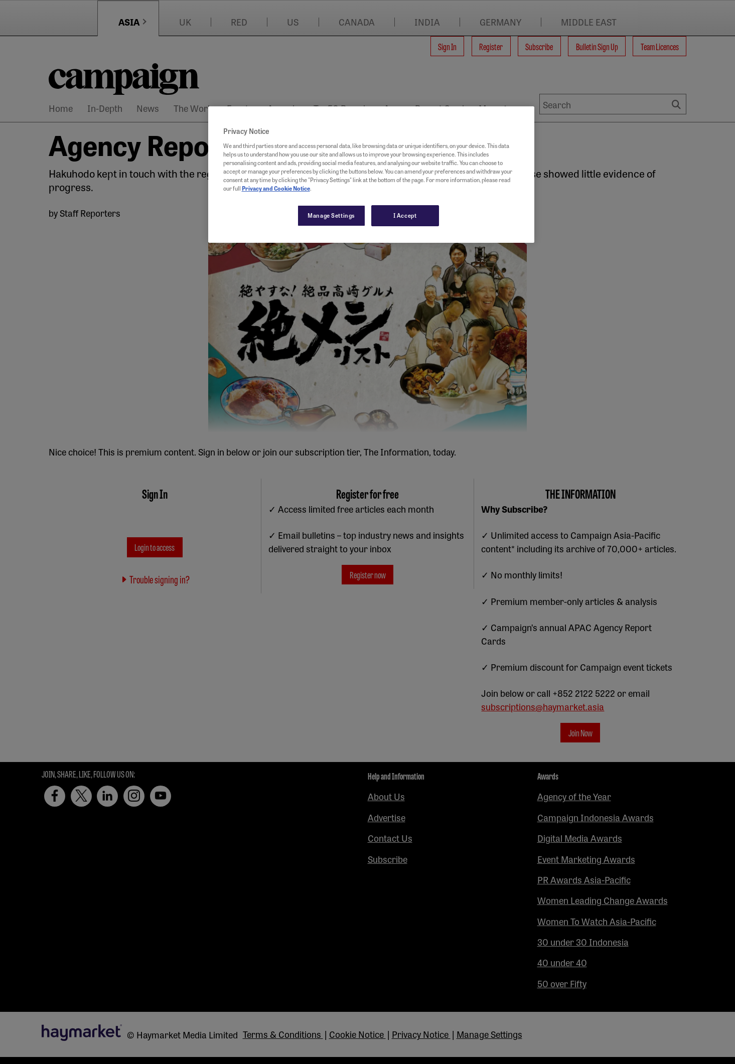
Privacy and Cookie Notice (276, 188)
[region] (371, 174)
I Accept (405, 215)
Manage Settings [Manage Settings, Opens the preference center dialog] (331, 215)
